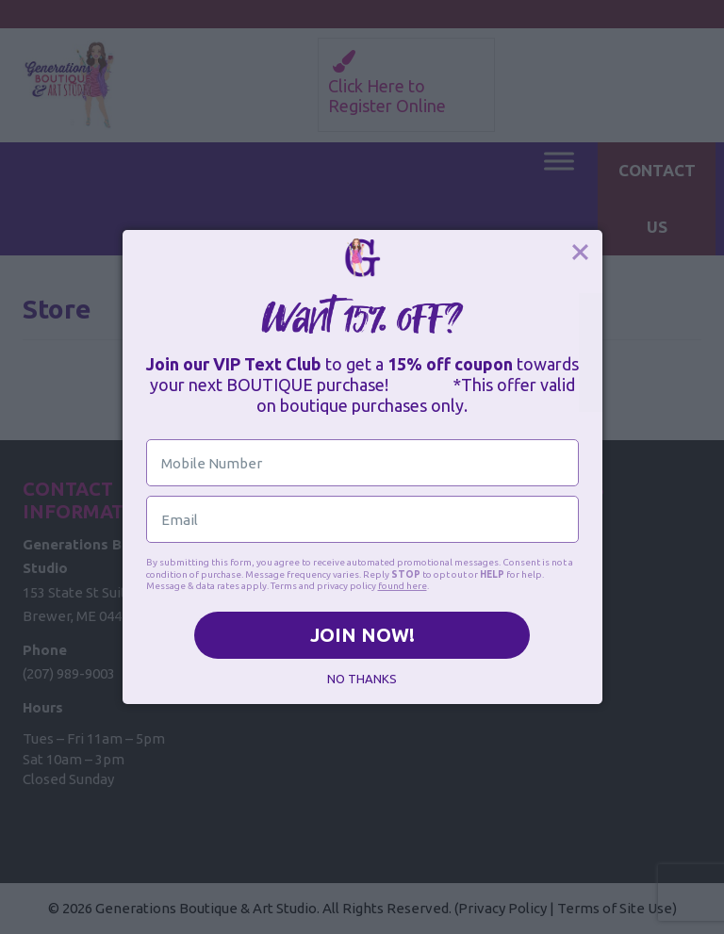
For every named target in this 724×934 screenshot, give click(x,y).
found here (402, 586)
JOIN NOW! (362, 635)
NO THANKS (362, 678)
